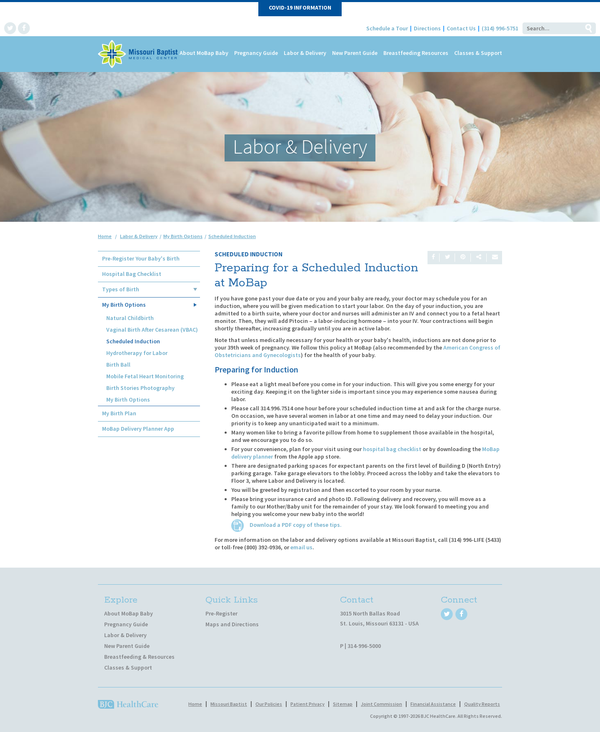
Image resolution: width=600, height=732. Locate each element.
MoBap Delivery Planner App (138, 428)
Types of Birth (120, 289)
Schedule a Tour (387, 28)
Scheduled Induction (133, 341)
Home (105, 236)
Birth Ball (118, 364)
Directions (427, 28)
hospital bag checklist (392, 449)
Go (588, 28)
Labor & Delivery (305, 53)
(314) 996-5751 (500, 28)
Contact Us (461, 28)
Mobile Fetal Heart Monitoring (145, 376)
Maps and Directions (232, 624)
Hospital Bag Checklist (131, 274)
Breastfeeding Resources (415, 53)
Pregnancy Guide (256, 53)
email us (301, 547)
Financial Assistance (433, 704)
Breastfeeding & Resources (139, 656)
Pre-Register (221, 613)
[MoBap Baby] (138, 53)
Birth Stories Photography (140, 388)
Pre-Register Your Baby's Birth (141, 258)
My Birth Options (124, 304)
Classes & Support (478, 53)
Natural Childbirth (130, 318)
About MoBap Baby (204, 53)
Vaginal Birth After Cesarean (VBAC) (152, 329)
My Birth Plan (119, 413)
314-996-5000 (364, 646)
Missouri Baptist (228, 704)
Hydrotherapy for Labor (137, 353)
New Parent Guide (355, 53)
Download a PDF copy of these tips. (286, 525)
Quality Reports (482, 704)
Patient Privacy (307, 704)
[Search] (551, 28)
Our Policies (268, 704)
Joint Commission (381, 704)
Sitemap (342, 704)
